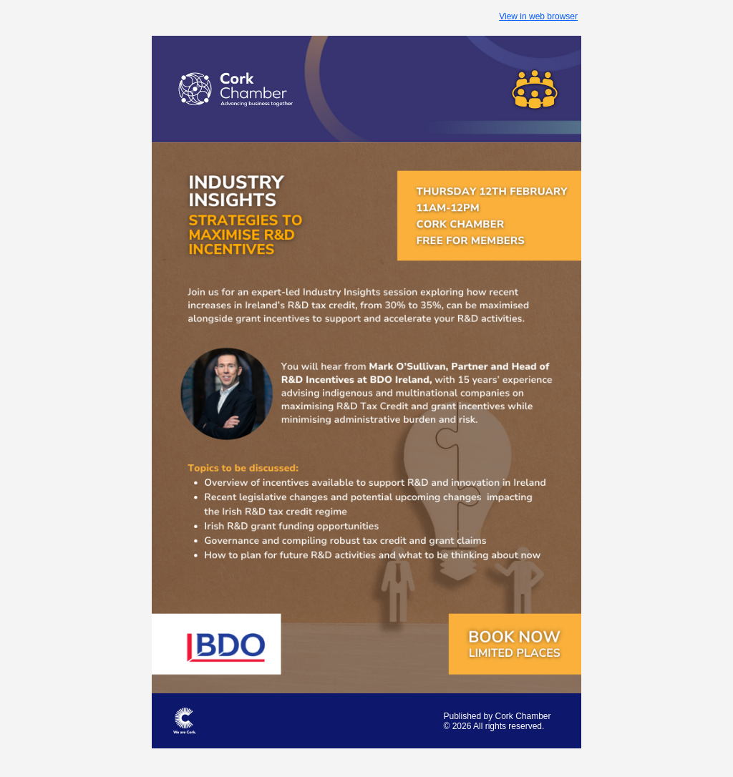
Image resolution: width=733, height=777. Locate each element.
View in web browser (538, 16)
